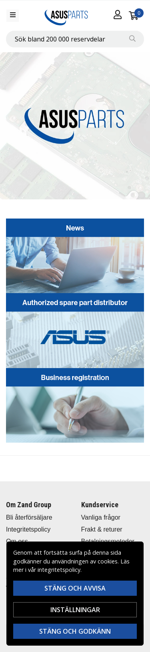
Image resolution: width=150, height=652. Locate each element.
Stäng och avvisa (75, 588)
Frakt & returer (101, 529)
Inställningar (75, 609)
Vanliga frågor (100, 517)
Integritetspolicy (28, 529)
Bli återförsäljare (29, 517)
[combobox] (75, 39)
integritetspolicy (59, 569)
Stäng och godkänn (75, 631)
